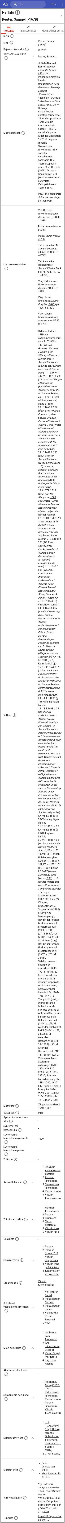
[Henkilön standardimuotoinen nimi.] (11, 42)
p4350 (41, 252)
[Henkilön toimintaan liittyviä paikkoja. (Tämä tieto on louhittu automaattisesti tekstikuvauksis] (26, 1219)
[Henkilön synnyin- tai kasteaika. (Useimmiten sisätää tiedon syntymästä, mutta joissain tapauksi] (11, 1121)
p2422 (51, 304)
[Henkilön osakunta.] (17, 1239)
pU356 (51, 288)
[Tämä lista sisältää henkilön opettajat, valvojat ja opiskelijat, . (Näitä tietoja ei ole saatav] (6, 1374)
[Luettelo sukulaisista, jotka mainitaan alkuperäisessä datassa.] (6, 268)
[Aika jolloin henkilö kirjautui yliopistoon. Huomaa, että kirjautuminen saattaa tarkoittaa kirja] (27, 49)
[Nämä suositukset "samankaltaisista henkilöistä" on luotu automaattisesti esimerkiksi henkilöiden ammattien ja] (6, 1399)
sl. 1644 (42, 49)
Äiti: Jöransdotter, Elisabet (52, 1346)
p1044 (51, 480)
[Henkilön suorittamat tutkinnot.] (15, 1159)
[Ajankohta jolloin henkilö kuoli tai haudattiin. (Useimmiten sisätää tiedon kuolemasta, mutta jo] (6, 1142)
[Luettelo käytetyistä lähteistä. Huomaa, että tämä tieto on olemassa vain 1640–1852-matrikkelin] (14, 715)
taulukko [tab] (9, 29)
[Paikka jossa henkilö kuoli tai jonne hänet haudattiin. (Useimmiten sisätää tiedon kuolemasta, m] (6, 1154)
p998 (48, 878)
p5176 (41, 271)
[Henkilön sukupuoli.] (17, 1112)
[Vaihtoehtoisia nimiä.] (6, 58)
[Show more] (32, 56)
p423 (41, 73)
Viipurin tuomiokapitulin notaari (53, 1198)
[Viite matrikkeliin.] (25, 1498)
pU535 (55, 320)
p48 (48, 217)
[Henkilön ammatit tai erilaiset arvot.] (25, 1182)
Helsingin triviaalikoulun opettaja (52, 1170)
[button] (32, 16)
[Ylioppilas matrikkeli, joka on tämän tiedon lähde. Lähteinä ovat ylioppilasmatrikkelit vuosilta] (17, 1106)
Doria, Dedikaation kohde (48, 1466)
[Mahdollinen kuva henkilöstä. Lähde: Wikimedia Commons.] (12, 36)
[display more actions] (62, 4)
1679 (41, 1138)
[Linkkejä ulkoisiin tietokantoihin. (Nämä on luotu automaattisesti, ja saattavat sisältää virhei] (21, 1470)
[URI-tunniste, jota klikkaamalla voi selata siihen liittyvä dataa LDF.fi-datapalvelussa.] (16, 1518)
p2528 (41, 417)
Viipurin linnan (53, 1191)
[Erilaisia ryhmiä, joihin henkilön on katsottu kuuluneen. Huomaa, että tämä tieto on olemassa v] (21, 1260)
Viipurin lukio (52, 1231)
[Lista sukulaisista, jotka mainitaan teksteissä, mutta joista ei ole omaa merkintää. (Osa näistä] (24, 1348)
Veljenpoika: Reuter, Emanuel (52, 1316)
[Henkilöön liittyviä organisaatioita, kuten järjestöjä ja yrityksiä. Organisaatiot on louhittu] (20, 1283)
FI (54, 4)
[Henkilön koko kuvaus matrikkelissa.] (23, 133)
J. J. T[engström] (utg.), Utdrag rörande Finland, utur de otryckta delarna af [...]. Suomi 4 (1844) (53, 1436)
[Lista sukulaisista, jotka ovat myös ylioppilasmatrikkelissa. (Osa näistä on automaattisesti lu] (6, 1311)
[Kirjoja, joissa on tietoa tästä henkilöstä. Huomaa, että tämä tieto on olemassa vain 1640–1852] (26, 1438)
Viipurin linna (52, 1228)
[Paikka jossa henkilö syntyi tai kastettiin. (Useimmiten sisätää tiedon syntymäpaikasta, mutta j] (20, 1130)
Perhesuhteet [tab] (28, 29)
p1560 (48, 403)
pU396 (41, 230)
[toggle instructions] (17, 12)
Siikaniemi (51, 1218)
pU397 (41, 239)
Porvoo (49, 1214)
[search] (28, 4)
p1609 (52, 497)
